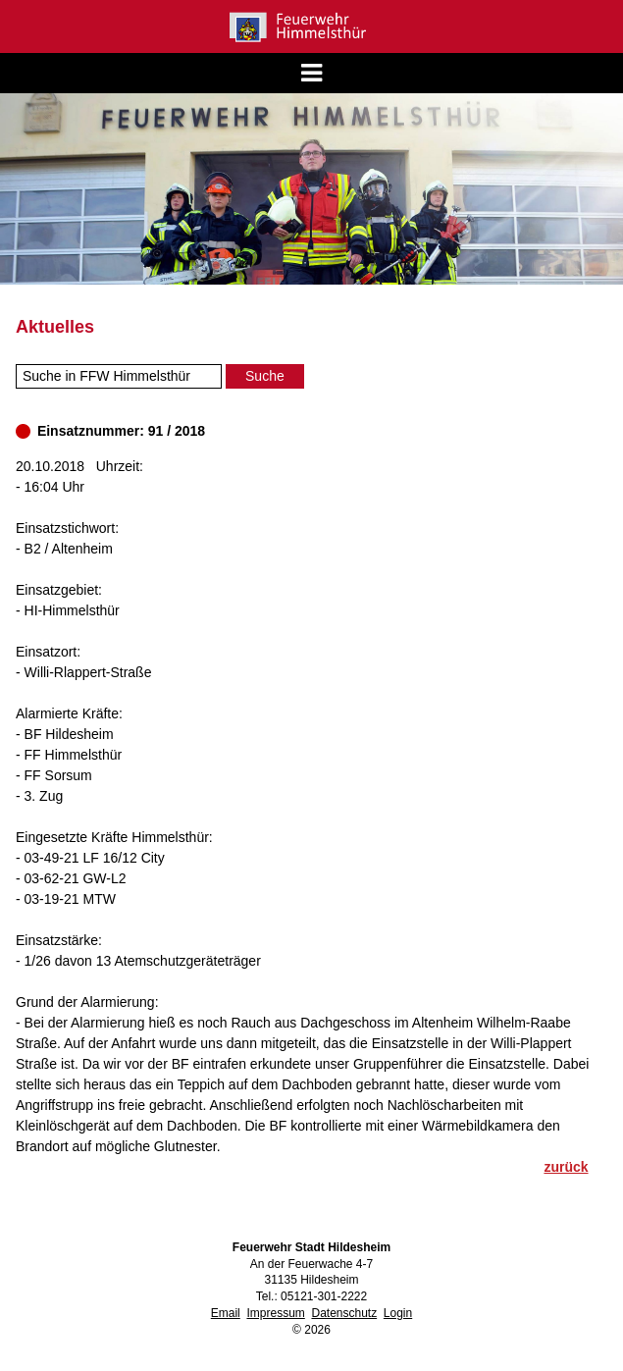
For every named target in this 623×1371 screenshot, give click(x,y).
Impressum (275, 1313)
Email (225, 1313)
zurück (566, 1167)
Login (398, 1313)
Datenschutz (344, 1313)
